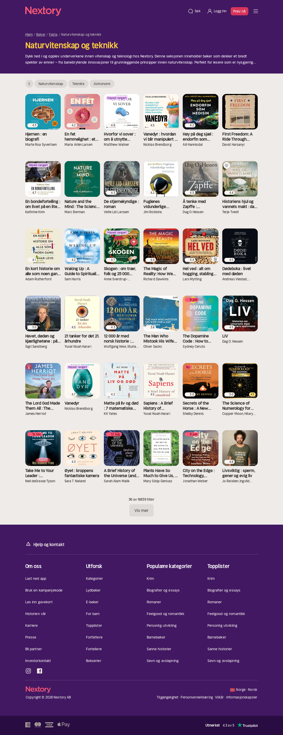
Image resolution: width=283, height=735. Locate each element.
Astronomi (102, 83)
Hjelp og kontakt (45, 544)
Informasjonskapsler (241, 697)
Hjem (29, 35)
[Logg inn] (216, 11)
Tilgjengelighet (167, 697)
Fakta (53, 35)
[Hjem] (105, 11)
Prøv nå (239, 11)
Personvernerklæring (197, 697)
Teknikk (78, 83)
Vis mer (141, 510)
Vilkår (219, 697)
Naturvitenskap (51, 83)
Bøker (40, 35)
